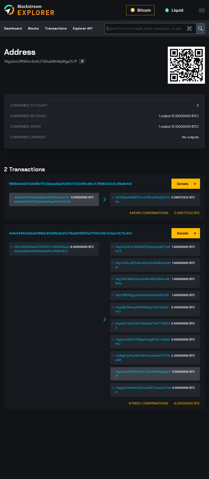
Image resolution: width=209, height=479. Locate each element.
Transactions (56, 28)
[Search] (146, 28)
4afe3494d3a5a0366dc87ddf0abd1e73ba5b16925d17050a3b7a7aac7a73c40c (70, 233)
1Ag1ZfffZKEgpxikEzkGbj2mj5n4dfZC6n (142, 295)
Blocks (33, 28)
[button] (82, 61)
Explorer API (82, 28)
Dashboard (13, 28)
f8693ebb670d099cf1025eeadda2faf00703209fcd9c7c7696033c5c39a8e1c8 (70, 184)
